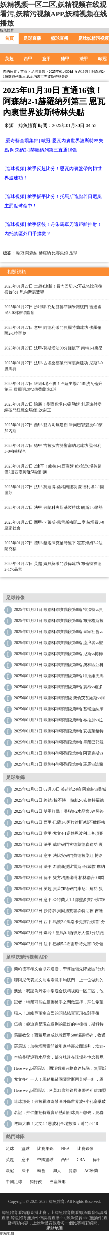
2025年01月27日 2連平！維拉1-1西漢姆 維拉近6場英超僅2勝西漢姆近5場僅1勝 (52, 469)
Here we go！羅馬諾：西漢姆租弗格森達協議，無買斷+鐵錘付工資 (60, 1069)
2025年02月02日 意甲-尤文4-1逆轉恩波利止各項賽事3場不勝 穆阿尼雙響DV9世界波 (58, 835)
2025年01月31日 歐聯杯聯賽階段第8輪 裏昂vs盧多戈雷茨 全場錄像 (58, 688)
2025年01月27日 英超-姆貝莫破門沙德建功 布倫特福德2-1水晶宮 (52, 566)
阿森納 (31, 253)
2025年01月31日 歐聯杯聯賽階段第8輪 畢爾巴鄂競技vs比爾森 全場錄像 (58, 743)
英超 (9, 58)
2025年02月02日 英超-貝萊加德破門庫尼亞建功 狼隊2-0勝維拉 (58, 890)
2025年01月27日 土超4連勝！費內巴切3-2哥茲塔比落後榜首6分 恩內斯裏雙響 (53, 289)
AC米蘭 (91, 1171)
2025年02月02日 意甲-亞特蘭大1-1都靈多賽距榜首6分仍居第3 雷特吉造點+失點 (59, 901)
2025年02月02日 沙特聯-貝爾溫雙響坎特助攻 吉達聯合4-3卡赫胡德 (58, 912)
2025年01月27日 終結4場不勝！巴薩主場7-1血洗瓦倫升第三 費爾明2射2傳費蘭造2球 (53, 386)
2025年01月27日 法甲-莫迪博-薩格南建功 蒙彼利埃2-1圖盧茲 (54, 490)
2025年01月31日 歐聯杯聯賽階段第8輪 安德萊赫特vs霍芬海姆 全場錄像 (58, 732)
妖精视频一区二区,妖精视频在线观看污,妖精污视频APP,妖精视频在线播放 (53, 14)
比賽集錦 (60, 253)
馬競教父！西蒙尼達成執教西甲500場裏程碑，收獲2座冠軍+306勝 (60, 1036)
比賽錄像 (85, 1148)
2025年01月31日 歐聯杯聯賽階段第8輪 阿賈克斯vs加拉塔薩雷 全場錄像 (58, 754)
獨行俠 (36, 1182)
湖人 (57, 1171)
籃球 (26, 1148)
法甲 (83, 58)
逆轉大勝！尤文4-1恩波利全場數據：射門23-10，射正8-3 (58, 1125)
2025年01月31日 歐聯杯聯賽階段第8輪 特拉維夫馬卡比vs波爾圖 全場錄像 (58, 677)
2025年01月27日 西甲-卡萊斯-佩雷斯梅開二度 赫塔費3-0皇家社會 (54, 525)
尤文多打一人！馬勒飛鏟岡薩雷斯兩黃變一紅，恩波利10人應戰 (58, 1081)
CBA (81, 1159)
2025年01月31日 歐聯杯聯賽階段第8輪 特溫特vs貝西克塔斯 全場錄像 (58, 611)
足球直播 (32, 38)
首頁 (9, 38)
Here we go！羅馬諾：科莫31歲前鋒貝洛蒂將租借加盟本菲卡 (60, 1092)
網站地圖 (55, 1228)
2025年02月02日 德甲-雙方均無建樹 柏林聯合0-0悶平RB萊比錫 (59, 879)
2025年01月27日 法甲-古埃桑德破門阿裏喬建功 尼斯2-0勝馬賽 (53, 366)
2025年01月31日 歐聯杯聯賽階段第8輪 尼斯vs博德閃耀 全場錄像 (58, 655)
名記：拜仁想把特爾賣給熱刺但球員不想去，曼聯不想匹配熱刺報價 (58, 1114)
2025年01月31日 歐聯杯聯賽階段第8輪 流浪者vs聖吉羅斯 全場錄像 (58, 644)
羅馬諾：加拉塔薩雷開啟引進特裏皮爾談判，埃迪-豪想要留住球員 (59, 1047)
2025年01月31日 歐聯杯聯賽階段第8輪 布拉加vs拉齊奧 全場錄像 (58, 721)
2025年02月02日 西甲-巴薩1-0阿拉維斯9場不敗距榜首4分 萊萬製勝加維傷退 (59, 823)
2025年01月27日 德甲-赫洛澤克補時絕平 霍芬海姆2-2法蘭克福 (53, 546)
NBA (65, 1148)
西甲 (28, 58)
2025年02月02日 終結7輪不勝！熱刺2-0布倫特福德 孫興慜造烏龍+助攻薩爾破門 (59, 801)
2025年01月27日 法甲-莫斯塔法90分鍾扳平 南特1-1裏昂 (53, 348)
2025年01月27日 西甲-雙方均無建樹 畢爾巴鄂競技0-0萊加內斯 (53, 428)
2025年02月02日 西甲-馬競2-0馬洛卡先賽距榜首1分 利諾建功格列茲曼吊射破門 (59, 923)
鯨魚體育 (7, 30)
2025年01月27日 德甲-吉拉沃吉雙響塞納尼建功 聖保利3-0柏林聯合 (52, 448)
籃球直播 (59, 38)
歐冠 (20, 253)
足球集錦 (38, 71)
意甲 (46, 58)
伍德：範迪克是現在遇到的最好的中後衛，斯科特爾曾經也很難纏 (58, 1025)
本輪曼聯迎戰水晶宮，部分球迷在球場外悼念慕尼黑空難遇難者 (58, 1058)
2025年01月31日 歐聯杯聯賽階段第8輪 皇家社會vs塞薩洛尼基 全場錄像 (58, 633)
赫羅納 (45, 253)
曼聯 (73, 1171)
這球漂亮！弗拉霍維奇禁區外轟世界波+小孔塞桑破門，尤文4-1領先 (60, 1103)
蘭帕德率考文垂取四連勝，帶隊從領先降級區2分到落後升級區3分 (60, 970)
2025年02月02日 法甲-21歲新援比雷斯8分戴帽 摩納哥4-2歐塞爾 (59, 868)
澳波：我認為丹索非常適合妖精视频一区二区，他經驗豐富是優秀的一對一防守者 (58, 992)
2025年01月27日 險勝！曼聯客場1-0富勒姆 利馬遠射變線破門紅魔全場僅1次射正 (52, 407)
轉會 (41, 1171)
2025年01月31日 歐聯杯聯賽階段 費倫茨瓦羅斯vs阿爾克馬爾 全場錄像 (59, 699)
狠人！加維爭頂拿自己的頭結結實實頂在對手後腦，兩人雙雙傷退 (56, 1014)
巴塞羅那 (57, 1182)
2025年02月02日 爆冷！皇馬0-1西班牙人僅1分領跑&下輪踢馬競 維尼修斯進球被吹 (59, 934)
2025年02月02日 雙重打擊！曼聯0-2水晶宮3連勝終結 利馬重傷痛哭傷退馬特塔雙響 (59, 812)
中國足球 (14, 1182)
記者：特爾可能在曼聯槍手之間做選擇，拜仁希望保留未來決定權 (58, 1003)
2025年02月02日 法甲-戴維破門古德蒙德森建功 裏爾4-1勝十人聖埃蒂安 (58, 846)
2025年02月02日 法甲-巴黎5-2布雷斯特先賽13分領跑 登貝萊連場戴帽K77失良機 (58, 945)
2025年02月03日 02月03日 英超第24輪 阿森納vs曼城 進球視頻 (60, 790)
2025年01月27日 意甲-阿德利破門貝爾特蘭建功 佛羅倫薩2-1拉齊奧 (52, 330)
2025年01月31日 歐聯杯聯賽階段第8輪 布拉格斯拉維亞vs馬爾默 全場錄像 (58, 622)
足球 (73, 253)
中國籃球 (45, 1159)
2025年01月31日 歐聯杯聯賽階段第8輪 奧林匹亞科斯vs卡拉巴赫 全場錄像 (58, 666)
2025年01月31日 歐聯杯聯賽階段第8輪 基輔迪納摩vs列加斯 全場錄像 (58, 710)
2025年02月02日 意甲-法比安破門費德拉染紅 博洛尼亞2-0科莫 (58, 857)
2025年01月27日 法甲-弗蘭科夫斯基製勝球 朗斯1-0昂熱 (53, 507)
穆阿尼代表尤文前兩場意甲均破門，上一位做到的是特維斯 (58, 981)
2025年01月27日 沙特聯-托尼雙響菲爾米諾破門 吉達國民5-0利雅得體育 (52, 310)
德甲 (65, 58)
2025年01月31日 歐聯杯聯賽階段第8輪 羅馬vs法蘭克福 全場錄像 (58, 765)
